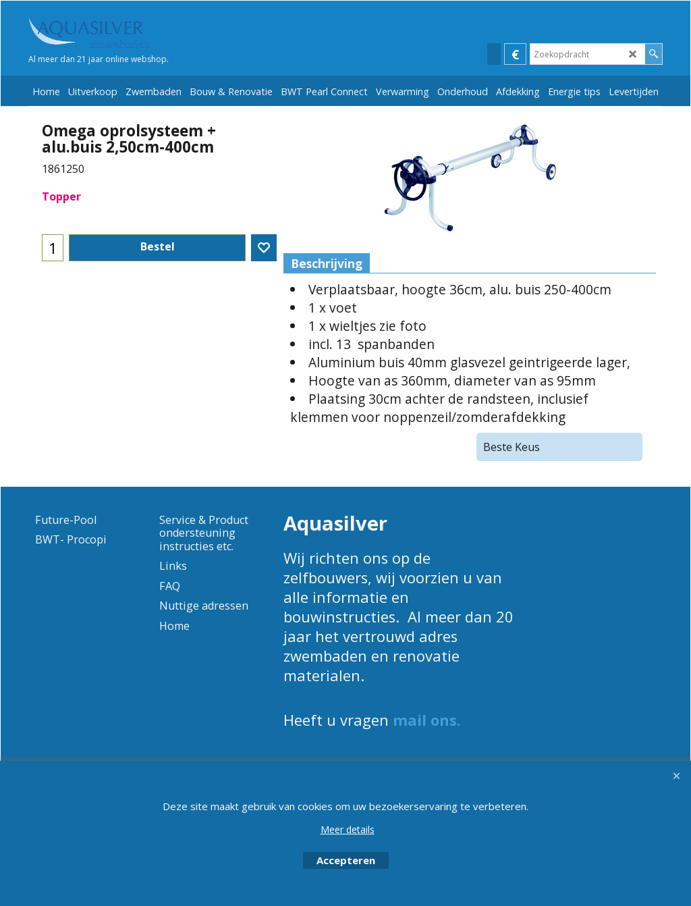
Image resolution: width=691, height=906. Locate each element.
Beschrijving (326, 263)
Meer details (348, 829)
